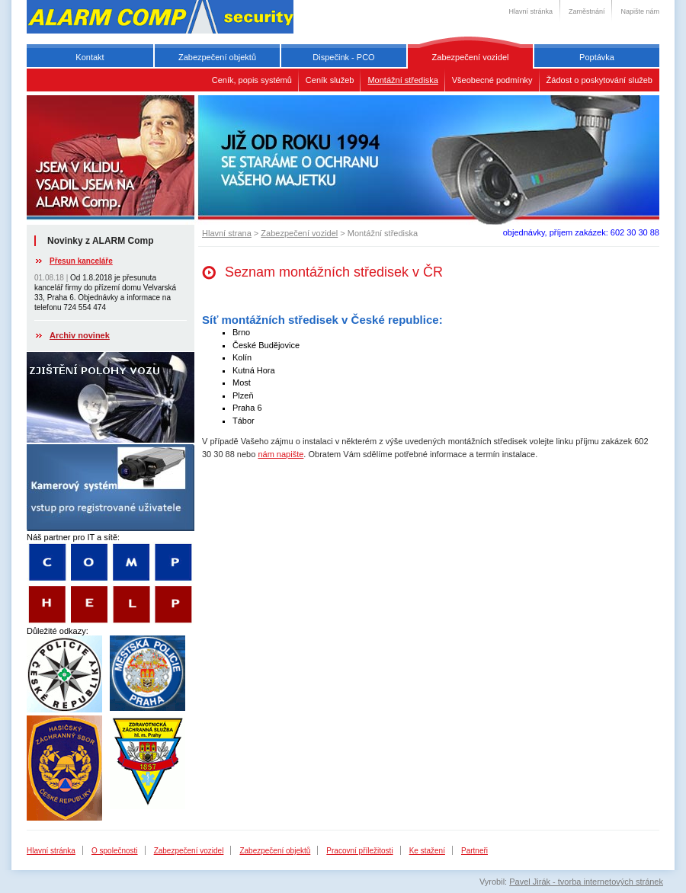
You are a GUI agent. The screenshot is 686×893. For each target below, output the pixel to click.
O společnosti (114, 851)
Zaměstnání (587, 11)
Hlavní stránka (530, 11)
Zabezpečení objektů (217, 57)
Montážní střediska (402, 80)
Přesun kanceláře (81, 261)
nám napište (280, 454)
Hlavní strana (227, 233)
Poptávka (596, 57)
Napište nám (639, 11)
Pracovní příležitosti (359, 851)
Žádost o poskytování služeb (599, 80)
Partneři (474, 851)
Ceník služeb (330, 80)
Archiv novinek (80, 335)
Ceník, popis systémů (252, 80)
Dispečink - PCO (343, 57)
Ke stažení (427, 851)
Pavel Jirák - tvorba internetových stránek (586, 881)
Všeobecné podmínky (492, 80)
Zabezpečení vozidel (470, 57)
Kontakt (89, 57)
